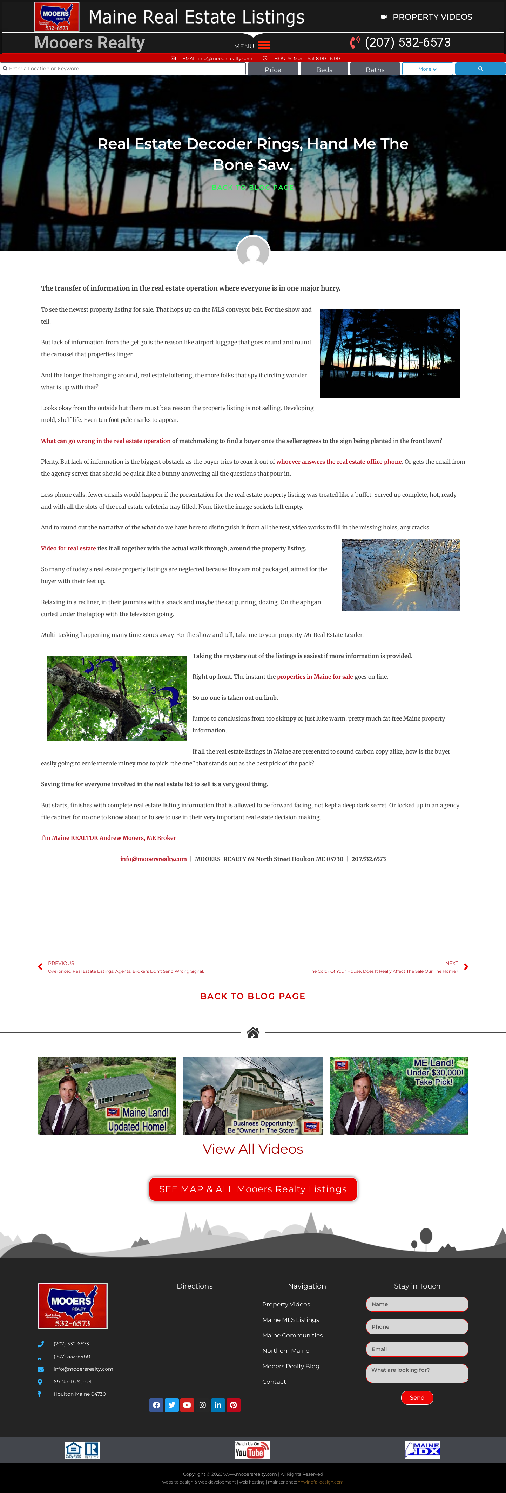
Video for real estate (68, 548)
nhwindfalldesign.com (321, 1482)
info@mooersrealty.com (153, 858)
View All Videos (253, 1149)
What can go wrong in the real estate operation (106, 440)
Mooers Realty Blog (291, 1366)
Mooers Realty (89, 43)
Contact (274, 1381)
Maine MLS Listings (290, 1319)
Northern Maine (285, 1350)
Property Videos (286, 1304)
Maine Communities (292, 1335)
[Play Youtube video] (107, 1096)
